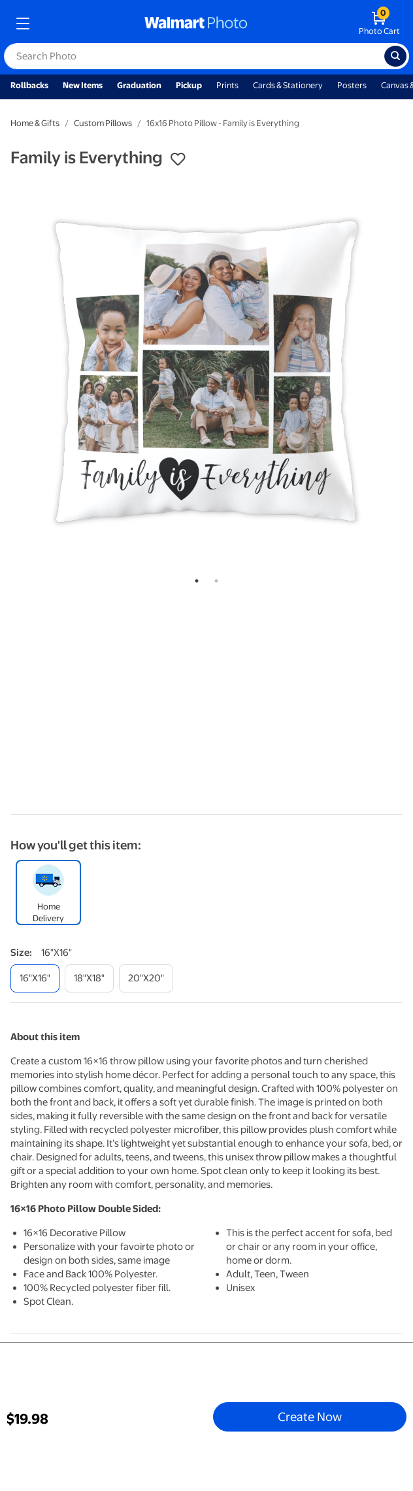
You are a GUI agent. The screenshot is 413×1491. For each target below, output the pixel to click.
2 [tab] (213, 578)
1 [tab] (194, 578)
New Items (83, 85)
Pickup (189, 85)
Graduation (139, 85)
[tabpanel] (206, 372)
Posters (352, 85)
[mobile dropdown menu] (23, 23)
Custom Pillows (103, 123)
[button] (178, 159)
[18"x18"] (89, 978)
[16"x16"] (34, 978)
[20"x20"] (146, 978)
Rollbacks (29, 85)
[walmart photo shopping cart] (379, 23)
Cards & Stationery (288, 85)
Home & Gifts (34, 123)
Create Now (310, 1416)
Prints (227, 85)
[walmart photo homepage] (196, 23)
